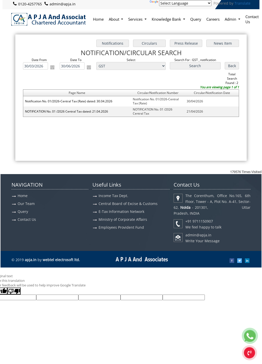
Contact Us (252, 19)
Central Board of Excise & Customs (128, 203)
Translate (242, 3)
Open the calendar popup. (52, 67)
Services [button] (136, 19)
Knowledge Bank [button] (167, 19)
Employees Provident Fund (121, 227)
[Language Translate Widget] (185, 3)
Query (195, 19)
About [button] (114, 19)
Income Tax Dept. (113, 195)
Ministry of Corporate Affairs (123, 219)
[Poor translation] (14, 291)
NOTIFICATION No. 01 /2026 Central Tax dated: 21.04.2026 (66, 111)
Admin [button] (231, 19)
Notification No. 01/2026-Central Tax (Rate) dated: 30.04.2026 (68, 101)
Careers (213, 19)
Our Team (26, 203)
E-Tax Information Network (121, 211)
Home (98, 19)
